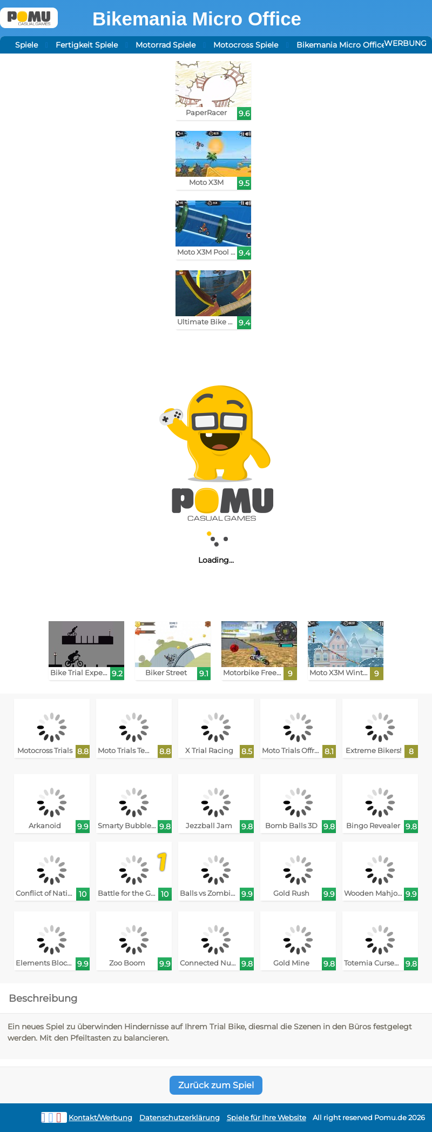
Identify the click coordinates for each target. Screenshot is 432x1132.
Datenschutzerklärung (179, 1118)
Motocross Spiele (245, 45)
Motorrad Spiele (165, 45)
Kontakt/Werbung (100, 1118)
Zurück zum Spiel (216, 1085)
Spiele (26, 45)
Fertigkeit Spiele (87, 45)
